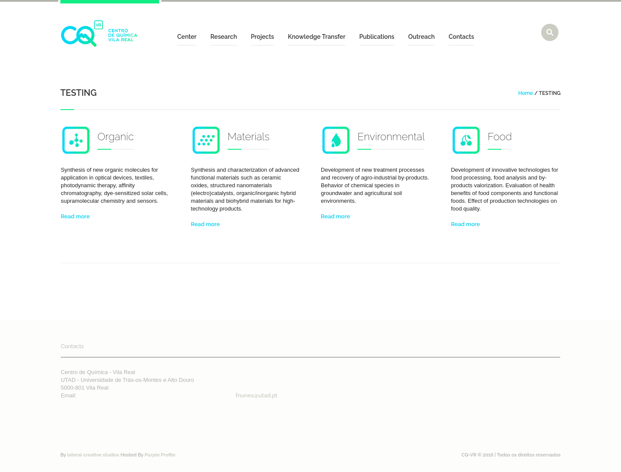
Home (525, 93)
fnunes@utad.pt (256, 395)
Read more (75, 216)
